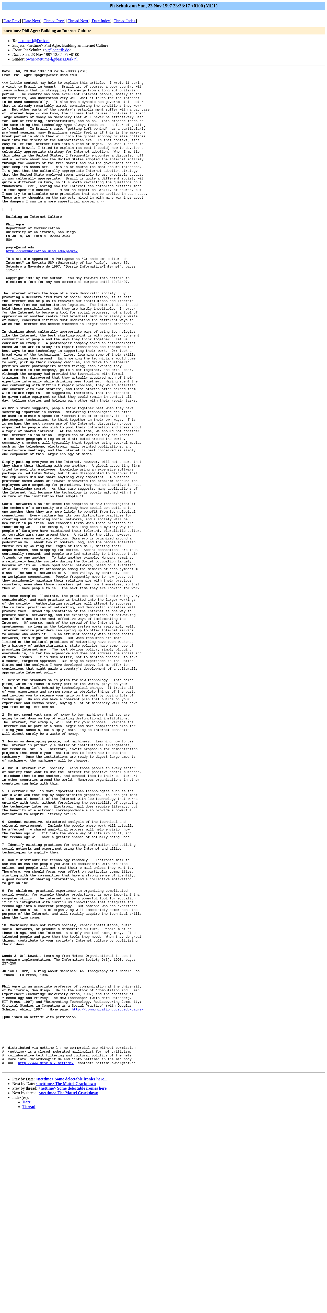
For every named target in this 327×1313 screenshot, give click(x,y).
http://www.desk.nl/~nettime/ (46, 1262)
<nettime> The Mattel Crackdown (66, 1283)
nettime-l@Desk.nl (34, 41)
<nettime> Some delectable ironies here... (71, 1279)
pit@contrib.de (56, 50)
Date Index (101, 21)
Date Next (32, 21)
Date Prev (11, 21)
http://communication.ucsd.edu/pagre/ (42, 287)
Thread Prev (54, 21)
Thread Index (125, 21)
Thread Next (78, 21)
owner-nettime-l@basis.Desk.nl (52, 59)
